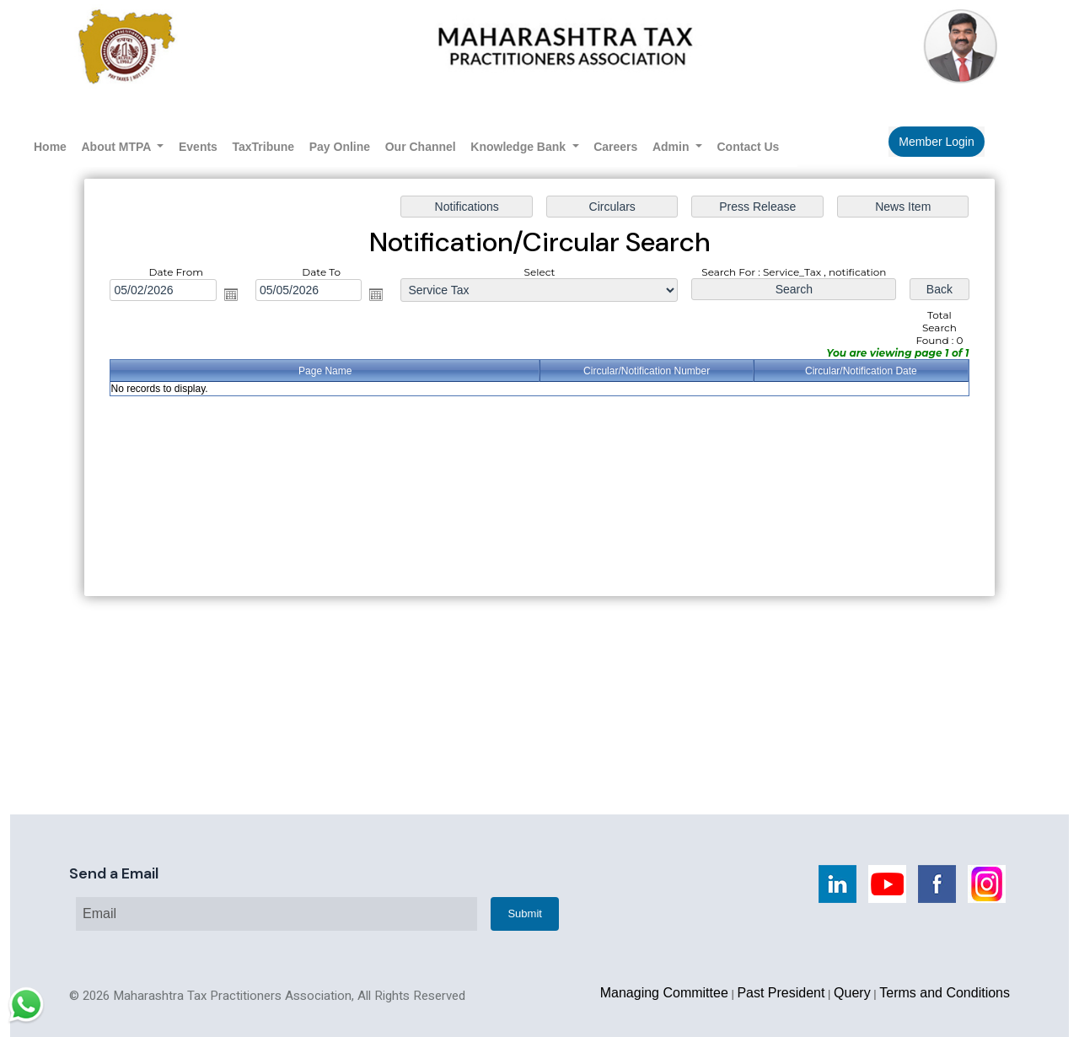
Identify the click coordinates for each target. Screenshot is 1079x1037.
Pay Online (339, 146)
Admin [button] (672, 146)
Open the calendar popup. (235, 296)
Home (50, 146)
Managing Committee (664, 993)
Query (852, 993)
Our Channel (420, 146)
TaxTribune (263, 146)
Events (198, 146)
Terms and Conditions (944, 993)
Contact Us (748, 146)
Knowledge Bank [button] (519, 146)
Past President (780, 993)
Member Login (936, 141)
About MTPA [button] (118, 146)
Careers (615, 146)
